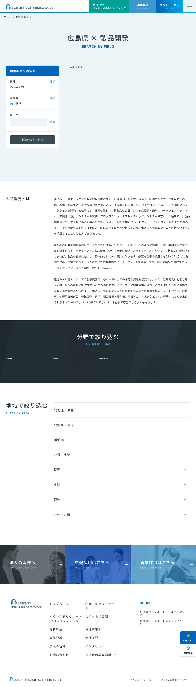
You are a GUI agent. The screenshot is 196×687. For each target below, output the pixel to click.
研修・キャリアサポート (101, 606)
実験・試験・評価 (115, 358)
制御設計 (63, 358)
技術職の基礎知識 (98, 655)
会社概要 (91, 638)
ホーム (7, 17)
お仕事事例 (22, 17)
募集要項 (55, 638)
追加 (52, 121)
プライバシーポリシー (142, 680)
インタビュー (95, 646)
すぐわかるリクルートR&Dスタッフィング (65, 618)
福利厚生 (55, 629)
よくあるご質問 (96, 616)
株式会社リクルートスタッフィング (161, 622)
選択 (52, 81)
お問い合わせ (59, 655)
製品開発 (17, 358)
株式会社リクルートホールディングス (162, 613)
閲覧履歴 (188, 652)
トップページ (59, 604)
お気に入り (188, 640)
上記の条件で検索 (32, 139)
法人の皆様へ (59, 646)
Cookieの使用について (173, 680)
